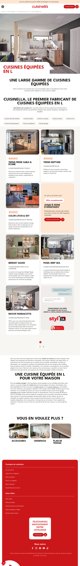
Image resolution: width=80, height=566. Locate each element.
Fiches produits (10, 502)
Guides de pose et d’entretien (15, 506)
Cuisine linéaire (28, 119)
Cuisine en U (70, 119)
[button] (4, 563)
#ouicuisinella (38, 553)
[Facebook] (33, 548)
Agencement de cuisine (23, 11)
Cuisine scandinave (29, 123)
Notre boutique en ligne (13, 510)
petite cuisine (39, 387)
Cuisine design (43, 123)
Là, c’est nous (10, 470)
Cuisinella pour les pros (13, 488)
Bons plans (9, 499)
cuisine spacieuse (53, 387)
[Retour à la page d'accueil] (39, 6)
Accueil (3, 11)
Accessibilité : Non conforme (40, 555)
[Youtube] (44, 548)
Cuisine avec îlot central (12, 119)
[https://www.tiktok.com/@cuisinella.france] (48, 548)
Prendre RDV (69, 7)
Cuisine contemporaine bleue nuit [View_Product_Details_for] (56, 267)
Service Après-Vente (12, 513)
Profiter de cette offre (52, 219)
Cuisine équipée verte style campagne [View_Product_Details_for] (19, 268)
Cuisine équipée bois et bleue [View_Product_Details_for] (19, 168)
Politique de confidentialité (26, 553)
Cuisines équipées (11, 11)
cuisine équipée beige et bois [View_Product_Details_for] (19, 318)
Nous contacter (10, 477)
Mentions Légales (14, 553)
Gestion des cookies (65, 553)
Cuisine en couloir (42, 119)
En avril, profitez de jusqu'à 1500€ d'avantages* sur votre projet (39, 2)
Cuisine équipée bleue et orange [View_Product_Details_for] (20, 220)
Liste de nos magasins (12, 473)
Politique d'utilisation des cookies (51, 553)
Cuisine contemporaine (12, 123)
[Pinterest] (40, 548)
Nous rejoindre (10, 484)
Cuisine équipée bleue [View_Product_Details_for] (51, 166)
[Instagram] (36, 548)
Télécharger (38, 535)
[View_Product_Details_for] (22, 142)
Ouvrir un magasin (11, 481)
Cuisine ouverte (57, 119)
